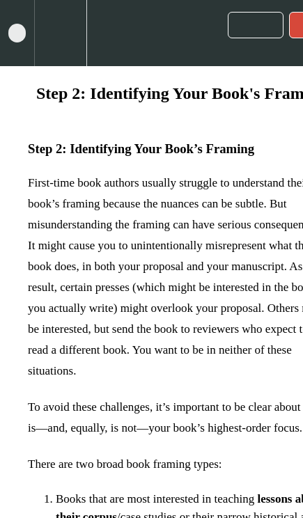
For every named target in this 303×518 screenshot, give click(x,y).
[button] (17, 33)
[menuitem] (60, 33)
